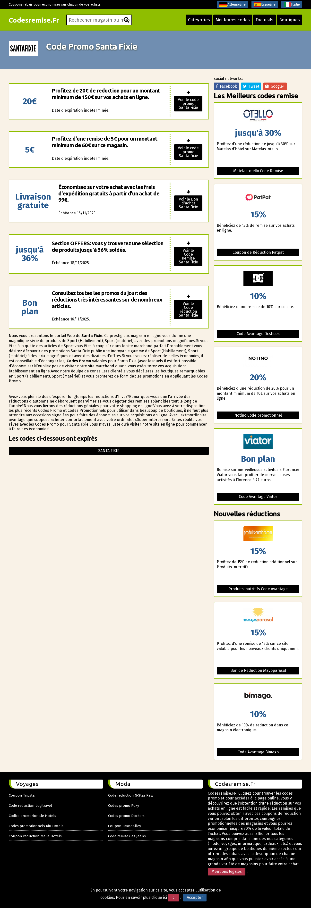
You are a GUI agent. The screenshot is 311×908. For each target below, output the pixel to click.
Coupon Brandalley (124, 826)
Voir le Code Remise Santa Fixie (188, 256)
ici (173, 897)
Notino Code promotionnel (258, 415)
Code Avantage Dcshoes (258, 333)
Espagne (265, 4)
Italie (292, 4)
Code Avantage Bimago (258, 752)
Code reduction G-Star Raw (130, 795)
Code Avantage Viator (258, 496)
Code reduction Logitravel (30, 805)
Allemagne (232, 4)
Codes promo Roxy (123, 805)
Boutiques (289, 20)
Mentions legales (226, 871)
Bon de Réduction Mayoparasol (258, 670)
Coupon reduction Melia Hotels (35, 836)
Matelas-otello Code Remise (258, 170)
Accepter (195, 897)
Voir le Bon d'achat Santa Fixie (188, 203)
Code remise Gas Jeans (127, 836)
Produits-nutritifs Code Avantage (258, 589)
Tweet (251, 86)
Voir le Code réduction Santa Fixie (188, 309)
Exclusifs (264, 20)
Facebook (226, 86)
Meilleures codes (233, 20)
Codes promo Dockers (126, 816)
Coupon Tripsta (22, 795)
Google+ (275, 86)
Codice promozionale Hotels (32, 816)
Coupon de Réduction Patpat (258, 252)
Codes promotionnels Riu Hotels (36, 826)
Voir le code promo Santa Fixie (188, 103)
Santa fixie (108, 450)
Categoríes (199, 20)
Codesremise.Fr (34, 20)
